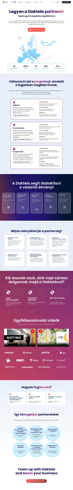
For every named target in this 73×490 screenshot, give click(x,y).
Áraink (41, 2)
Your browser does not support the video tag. (20, 338)
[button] (13, 2)
